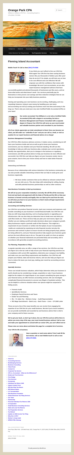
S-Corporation (12, 403)
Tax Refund (11, 412)
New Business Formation (47, 49)
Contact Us (12, 49)
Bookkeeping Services (14, 363)
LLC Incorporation (13, 391)
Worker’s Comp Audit (14, 418)
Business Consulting (14, 365)
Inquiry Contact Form (14, 385)
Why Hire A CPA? (13, 416)
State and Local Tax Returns (16, 408)
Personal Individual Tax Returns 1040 (19, 401)
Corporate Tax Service (14, 371)
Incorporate (11, 381)
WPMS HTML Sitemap (14, 420)
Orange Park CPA (20, 10)
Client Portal (12, 367)
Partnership (11, 399)
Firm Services (53, 53)
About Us (20, 49)
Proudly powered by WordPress (37, 448)
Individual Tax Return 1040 (16, 383)
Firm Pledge (11, 377)
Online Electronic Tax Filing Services (19, 53)
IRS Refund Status (13, 389)
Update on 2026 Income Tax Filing (18, 414)
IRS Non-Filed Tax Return (15, 387)
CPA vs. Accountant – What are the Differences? (22, 373)
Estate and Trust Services (15, 375)
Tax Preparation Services (39, 53)
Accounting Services (31, 49)
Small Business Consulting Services (19, 405)
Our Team (11, 397)
